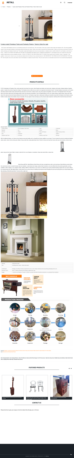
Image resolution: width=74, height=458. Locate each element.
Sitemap (47, 456)
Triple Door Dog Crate (49, 357)
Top (71, 454)
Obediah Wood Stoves (18, 359)
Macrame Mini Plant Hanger (32, 357)
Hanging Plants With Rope (8, 359)
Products (9, 6)
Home (3, 6)
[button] (61, 2)
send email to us (37, 76)
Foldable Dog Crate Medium (59, 357)
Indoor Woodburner (22, 357)
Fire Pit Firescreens (41, 357)
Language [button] (70, 2)
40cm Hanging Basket (5, 357)
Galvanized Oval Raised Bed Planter (9, 351)
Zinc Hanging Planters (14, 357)
